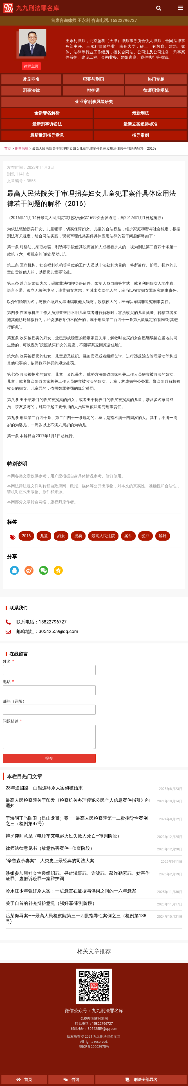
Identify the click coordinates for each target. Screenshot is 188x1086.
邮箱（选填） (49, 705)
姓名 (49, 665)
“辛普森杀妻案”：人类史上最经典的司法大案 (50, 860)
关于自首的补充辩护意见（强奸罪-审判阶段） (51, 903)
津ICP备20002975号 (94, 1047)
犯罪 (145, 536)
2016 (26, 536)
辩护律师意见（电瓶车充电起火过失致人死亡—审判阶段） (64, 836)
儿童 (44, 536)
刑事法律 (21, 149)
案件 (128, 536)
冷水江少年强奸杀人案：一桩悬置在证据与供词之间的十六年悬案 (71, 891)
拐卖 (78, 536)
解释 (163, 536)
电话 (49, 686)
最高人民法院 (103, 536)
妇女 (61, 536)
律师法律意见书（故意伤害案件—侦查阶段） (50, 848)
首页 (7, 149)
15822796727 (102, 1024)
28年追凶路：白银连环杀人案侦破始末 (44, 788)
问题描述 (49, 734)
